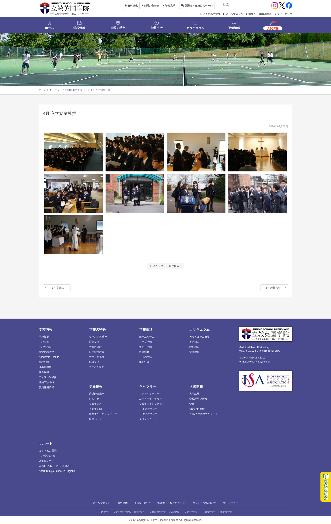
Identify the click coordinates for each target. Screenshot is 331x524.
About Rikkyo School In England (57, 471)
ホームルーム (146, 336)
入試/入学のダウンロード (203, 414)
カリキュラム (195, 28)
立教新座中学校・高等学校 (164, 511)
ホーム (49, 28)
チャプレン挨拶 (48, 377)
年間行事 (144, 362)
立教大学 (103, 511)
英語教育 (194, 341)
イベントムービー (149, 419)
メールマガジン (234, 14)
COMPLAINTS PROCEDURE (55, 465)
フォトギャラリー (149, 393)
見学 (170, 5)
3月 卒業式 (58, 287)
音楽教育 (194, 351)
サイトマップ (284, 14)
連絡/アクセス (47, 382)
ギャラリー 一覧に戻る (166, 266)
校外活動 (144, 351)
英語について (149, 408)
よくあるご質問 (211, 14)
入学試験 (194, 393)
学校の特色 (118, 28)
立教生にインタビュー (151, 403)
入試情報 (196, 386)
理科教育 (194, 346)
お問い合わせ (151, 5)
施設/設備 (44, 362)
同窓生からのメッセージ (103, 414)
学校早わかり (46, 346)
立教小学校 (190, 511)
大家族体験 (95, 346)
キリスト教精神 (98, 336)
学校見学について (49, 455)
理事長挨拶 (45, 367)
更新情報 (234, 28)
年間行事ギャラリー (76, 89)
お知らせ (94, 398)
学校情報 (79, 28)
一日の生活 (145, 357)
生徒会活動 (145, 346)
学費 (191, 403)
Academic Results (49, 357)
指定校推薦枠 (197, 408)
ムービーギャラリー (150, 398)
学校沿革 (44, 341)
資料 (133, 5)
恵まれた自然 (96, 367)
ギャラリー (55, 89)
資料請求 (123, 502)
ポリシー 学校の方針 (260, 14)
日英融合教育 (96, 351)
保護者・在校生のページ (171, 502)
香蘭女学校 (226, 511)
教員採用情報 (46, 387)
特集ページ (95, 419)
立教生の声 (95, 403)
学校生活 (157, 28)
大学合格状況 (46, 351)
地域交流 (94, 362)
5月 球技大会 (273, 287)
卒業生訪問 (95, 408)
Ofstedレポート (47, 460)
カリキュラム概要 (199, 336)
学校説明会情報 (198, 398)
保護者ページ (199, 5)
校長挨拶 (44, 372)
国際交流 (94, 341)
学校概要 (44, 336)
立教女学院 (208, 511)
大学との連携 (96, 357)
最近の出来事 (96, 393)
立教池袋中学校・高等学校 (129, 511)
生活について (149, 414)
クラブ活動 (145, 341)
